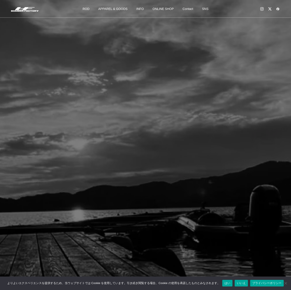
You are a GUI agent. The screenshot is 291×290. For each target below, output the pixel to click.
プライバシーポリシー (267, 283)
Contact (188, 9)
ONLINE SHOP (163, 9)
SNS (205, 9)
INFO (140, 9)
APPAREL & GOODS (112, 9)
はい (227, 283)
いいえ (241, 283)
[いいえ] (285, 283)
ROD (86, 9)
